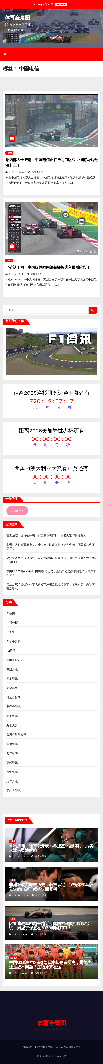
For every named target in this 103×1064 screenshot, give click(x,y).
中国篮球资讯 (14, 660)
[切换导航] (54, 54)
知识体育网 (17, 510)
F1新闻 (9, 153)
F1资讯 (10, 632)
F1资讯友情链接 (45, 1055)
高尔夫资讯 (13, 790)
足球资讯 (12, 781)
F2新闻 (10, 650)
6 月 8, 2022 (16, 274)
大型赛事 (12, 688)
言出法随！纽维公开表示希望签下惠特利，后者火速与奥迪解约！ (47, 535)
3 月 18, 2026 (20, 934)
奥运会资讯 (13, 706)
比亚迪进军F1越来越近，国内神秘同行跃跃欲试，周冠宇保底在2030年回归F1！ (49, 926)
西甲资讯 (12, 772)
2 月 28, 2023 (17, 172)
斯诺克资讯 (13, 725)
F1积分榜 (12, 622)
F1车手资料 (13, 641)
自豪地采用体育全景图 (34, 1047)
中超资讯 (12, 669)
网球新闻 (12, 753)
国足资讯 (12, 678)
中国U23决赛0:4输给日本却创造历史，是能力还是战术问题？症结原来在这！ (50, 964)
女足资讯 (12, 716)
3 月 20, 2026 (20, 895)
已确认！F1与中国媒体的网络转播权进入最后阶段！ (47, 267)
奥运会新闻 (13, 697)
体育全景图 (17, 17)
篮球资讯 (12, 744)
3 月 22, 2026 (20, 856)
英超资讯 (12, 762)
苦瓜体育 (61, 1055)
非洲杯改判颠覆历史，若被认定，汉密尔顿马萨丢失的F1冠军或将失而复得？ (51, 887)
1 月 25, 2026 (20, 973)
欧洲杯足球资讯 (16, 734)
